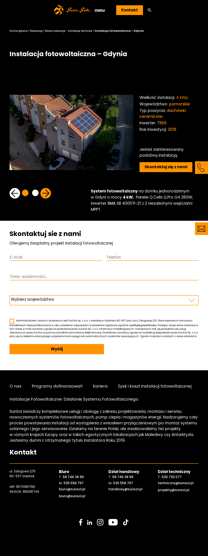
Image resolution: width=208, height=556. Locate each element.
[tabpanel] (71, 142)
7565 (162, 123)
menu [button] (100, 10)
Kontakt (129, 10)
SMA (111, 203)
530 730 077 (172, 477)
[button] (149, 10)
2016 (172, 129)
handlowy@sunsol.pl (125, 489)
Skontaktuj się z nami (166, 167)
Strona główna (19, 31)
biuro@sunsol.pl (72, 489)
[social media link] (81, 522)
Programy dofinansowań (57, 386)
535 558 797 (73, 483)
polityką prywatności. (144, 325)
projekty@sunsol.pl (173, 490)
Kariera (100, 386)
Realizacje (36, 31)
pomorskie (179, 104)
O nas (16, 386)
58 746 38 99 (73, 477)
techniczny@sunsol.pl (176, 483)
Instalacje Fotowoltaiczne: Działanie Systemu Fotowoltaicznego (74, 399)
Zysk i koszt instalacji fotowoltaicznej (155, 386)
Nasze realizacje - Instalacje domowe (68, 31)
